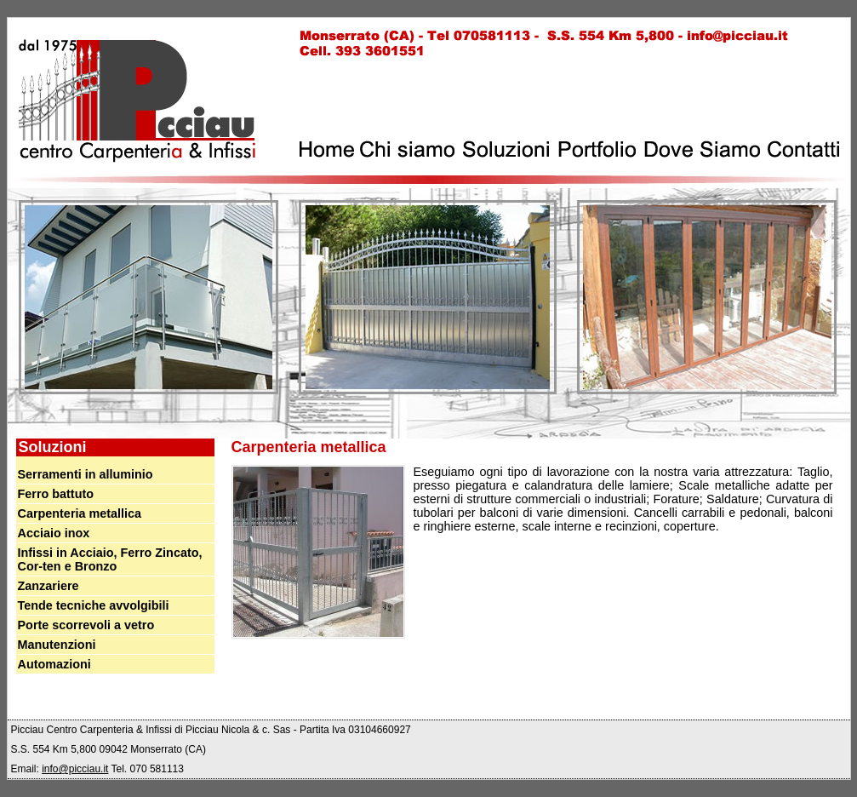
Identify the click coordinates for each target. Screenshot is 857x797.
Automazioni (54, 664)
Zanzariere (48, 586)
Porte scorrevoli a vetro (86, 625)
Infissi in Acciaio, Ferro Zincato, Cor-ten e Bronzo (110, 559)
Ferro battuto (56, 494)
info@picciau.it (75, 769)
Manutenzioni (57, 644)
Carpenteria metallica (80, 513)
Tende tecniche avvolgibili (93, 605)
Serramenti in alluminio (85, 474)
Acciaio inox (54, 533)
